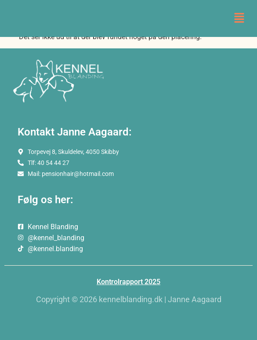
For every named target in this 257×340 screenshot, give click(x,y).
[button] (239, 18)
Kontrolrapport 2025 (128, 282)
